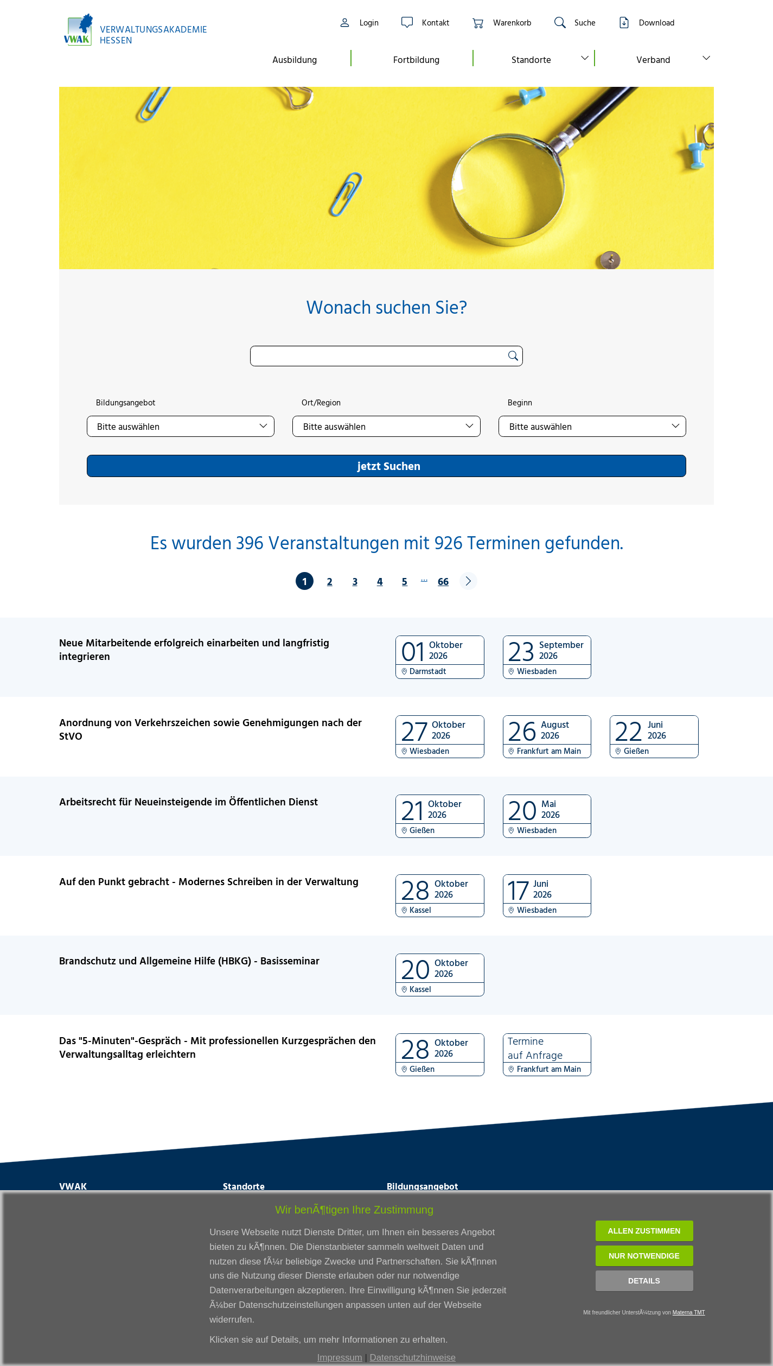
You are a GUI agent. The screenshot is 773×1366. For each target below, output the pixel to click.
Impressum (339, 1357)
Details (644, 1280)
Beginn (520, 403)
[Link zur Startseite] (141, 30)
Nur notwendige (644, 1255)
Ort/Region (321, 403)
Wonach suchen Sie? (386, 307)
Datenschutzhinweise (413, 1357)
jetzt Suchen (388, 465)
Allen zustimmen (644, 1231)
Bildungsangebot (126, 403)
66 (443, 581)
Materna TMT (689, 1313)
